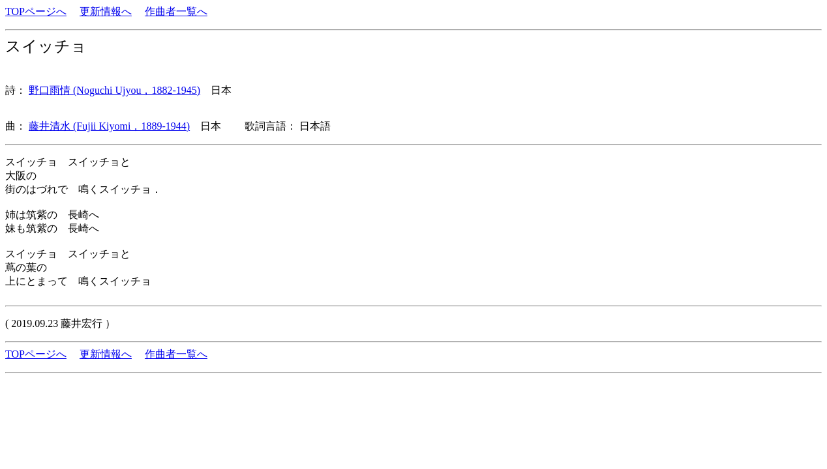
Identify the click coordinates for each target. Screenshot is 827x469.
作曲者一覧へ (176, 11)
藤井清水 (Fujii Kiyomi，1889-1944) (109, 126)
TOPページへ (36, 11)
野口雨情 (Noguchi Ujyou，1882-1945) (114, 90)
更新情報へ (106, 11)
